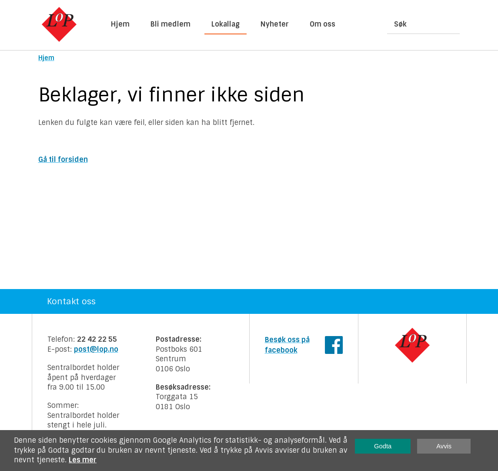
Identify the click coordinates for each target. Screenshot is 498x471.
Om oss (322, 24)
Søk (400, 24)
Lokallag (225, 24)
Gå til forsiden (63, 159)
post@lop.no (96, 349)
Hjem (120, 24)
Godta (382, 446)
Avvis (443, 446)
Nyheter (275, 24)
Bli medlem (170, 24)
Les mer (83, 459)
